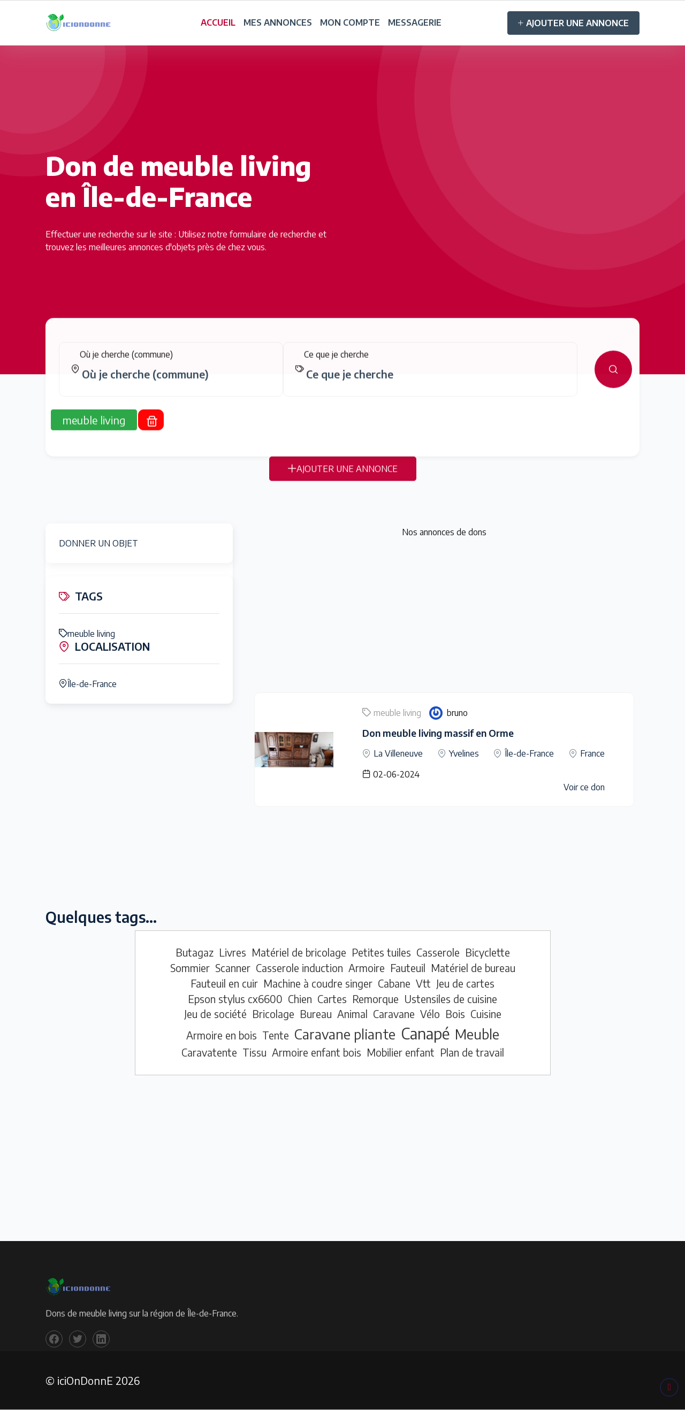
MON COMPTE (350, 22)
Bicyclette (487, 952)
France (592, 753)
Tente (275, 1035)
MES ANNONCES (277, 22)
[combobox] (175, 383)
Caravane (394, 1013)
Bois (455, 1013)
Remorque (375, 998)
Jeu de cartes (465, 983)
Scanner (232, 967)
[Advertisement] (444, 617)
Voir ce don (584, 787)
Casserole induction (299, 967)
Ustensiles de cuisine (450, 998)
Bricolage (273, 1013)
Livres (232, 952)
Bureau (316, 1013)
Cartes (332, 998)
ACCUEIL (218, 22)
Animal (352, 1013)
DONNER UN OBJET (98, 543)
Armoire (366, 967)
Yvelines (464, 753)
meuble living (87, 633)
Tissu (254, 1052)
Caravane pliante (344, 1034)
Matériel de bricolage (299, 952)
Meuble (477, 1034)
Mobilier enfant (401, 1052)
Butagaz (195, 952)
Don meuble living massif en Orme (438, 733)
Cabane (394, 983)
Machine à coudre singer (317, 983)
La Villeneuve (398, 753)
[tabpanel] (342, 378)
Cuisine (485, 1013)
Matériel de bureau (473, 967)
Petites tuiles (381, 952)
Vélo (430, 1013)
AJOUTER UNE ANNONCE (573, 23)
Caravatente (209, 1052)
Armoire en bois (221, 1035)
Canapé (425, 1033)
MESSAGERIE (415, 22)
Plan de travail (472, 1052)
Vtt (423, 983)
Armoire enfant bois (316, 1052)
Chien (300, 998)
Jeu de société (215, 1013)
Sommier (190, 967)
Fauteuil (407, 967)
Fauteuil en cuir (224, 983)
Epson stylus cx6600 (235, 998)
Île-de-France (88, 684)
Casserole (438, 952)
